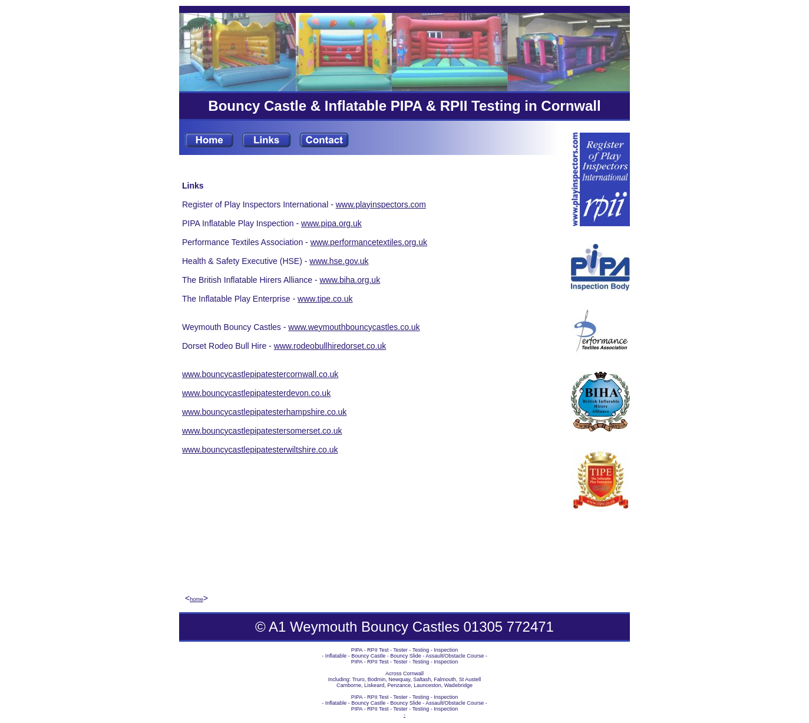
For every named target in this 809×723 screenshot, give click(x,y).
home (196, 599)
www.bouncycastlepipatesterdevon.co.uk (256, 393)
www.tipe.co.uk (325, 298)
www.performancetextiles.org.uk (369, 242)
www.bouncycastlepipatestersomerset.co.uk (262, 430)
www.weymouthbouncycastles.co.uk (354, 327)
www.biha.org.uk (349, 280)
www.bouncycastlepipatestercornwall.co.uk (260, 374)
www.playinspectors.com (381, 204)
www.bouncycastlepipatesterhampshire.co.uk (264, 412)
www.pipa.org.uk (331, 223)
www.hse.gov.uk (338, 261)
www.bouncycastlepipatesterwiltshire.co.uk (260, 449)
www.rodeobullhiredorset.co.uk (330, 346)
